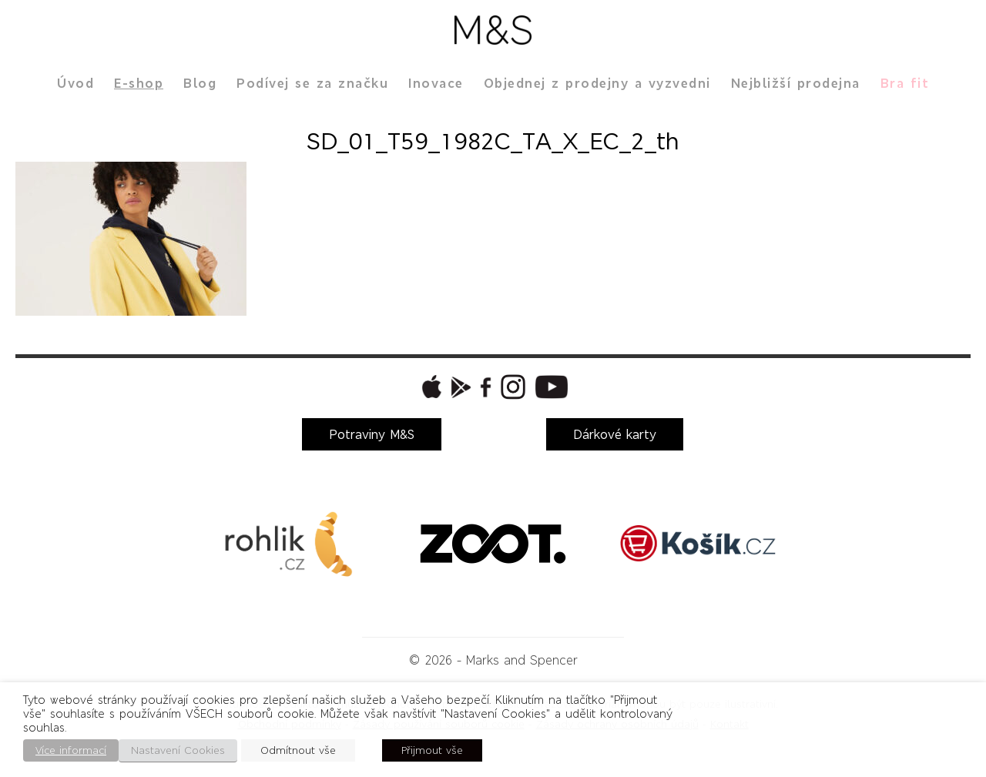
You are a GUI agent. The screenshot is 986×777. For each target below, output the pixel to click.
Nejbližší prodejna (795, 83)
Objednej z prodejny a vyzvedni (597, 83)
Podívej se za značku (312, 83)
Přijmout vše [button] (432, 750)
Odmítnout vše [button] (298, 750)
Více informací (70, 750)
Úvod (75, 83)
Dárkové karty (614, 434)
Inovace (436, 83)
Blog (199, 83)
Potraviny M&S (371, 434)
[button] (430, 386)
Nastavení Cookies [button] (178, 750)
